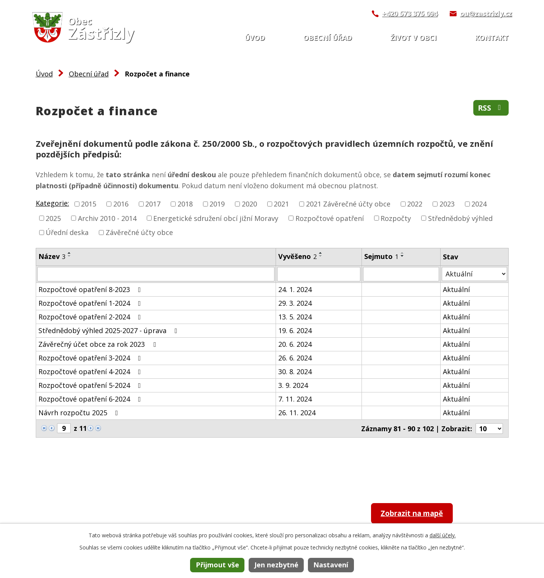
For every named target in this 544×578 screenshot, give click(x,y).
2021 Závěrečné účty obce (348, 203)
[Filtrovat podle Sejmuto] (401, 274)
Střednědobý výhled (460, 217)
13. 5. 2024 (295, 316)
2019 (217, 203)
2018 (185, 203)
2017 (152, 203)
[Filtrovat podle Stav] (474, 274)
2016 (120, 203)
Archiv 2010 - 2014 (107, 217)
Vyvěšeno (297, 256)
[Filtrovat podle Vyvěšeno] (318, 274)
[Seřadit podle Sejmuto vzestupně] (402, 252)
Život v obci (413, 37)
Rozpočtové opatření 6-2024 (91, 398)
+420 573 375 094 (410, 13)
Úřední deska (67, 232)
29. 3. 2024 (295, 303)
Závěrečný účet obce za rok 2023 (98, 344)
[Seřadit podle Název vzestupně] (69, 252)
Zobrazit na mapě (417, 514)
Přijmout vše (217, 564)
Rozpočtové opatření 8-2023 (91, 289)
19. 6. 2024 (295, 330)
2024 (479, 203)
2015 (88, 203)
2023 (447, 203)
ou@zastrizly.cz (486, 13)
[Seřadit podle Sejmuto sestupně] (402, 255)
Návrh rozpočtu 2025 (79, 412)
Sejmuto (381, 256)
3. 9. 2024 (293, 385)
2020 (249, 203)
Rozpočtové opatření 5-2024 (91, 385)
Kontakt (492, 37)
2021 (281, 203)
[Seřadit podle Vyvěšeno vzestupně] (321, 252)
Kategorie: (52, 203)
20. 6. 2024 (295, 344)
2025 (53, 217)
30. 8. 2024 (295, 371)
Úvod (254, 37)
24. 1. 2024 (295, 289)
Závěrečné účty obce (139, 232)
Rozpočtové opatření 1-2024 (91, 303)
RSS (490, 108)
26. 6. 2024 (295, 357)
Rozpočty (396, 217)
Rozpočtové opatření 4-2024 (91, 371)
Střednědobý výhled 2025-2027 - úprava (109, 330)
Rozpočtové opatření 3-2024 (91, 357)
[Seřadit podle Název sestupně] (69, 255)
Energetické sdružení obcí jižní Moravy (215, 217)
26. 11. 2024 (297, 412)
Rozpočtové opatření (329, 217)
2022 (414, 203)
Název (51, 256)
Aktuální (456, 289)
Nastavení (330, 564)
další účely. (443, 535)
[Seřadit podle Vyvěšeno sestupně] (321, 255)
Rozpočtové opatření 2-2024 (91, 316)
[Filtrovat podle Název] (156, 274)
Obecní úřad (327, 37)
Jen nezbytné (276, 564)
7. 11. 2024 (295, 398)
